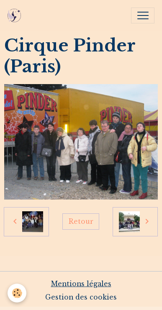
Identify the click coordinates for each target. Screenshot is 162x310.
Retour (81, 221)
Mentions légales (81, 284)
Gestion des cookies (81, 297)
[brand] (16, 15)
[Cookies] (17, 293)
